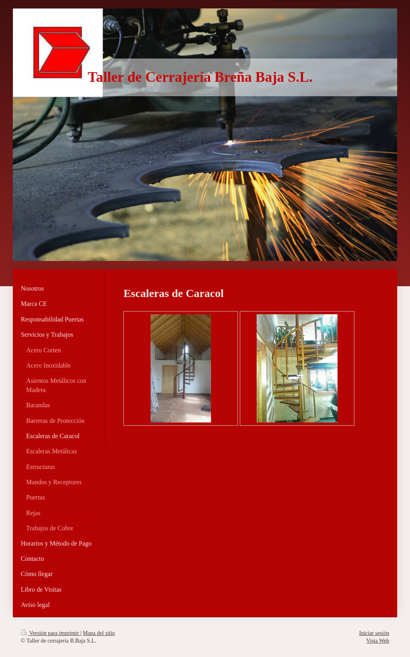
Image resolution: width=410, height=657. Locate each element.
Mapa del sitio (99, 633)
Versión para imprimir (50, 633)
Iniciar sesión (374, 633)
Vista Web (377, 641)
